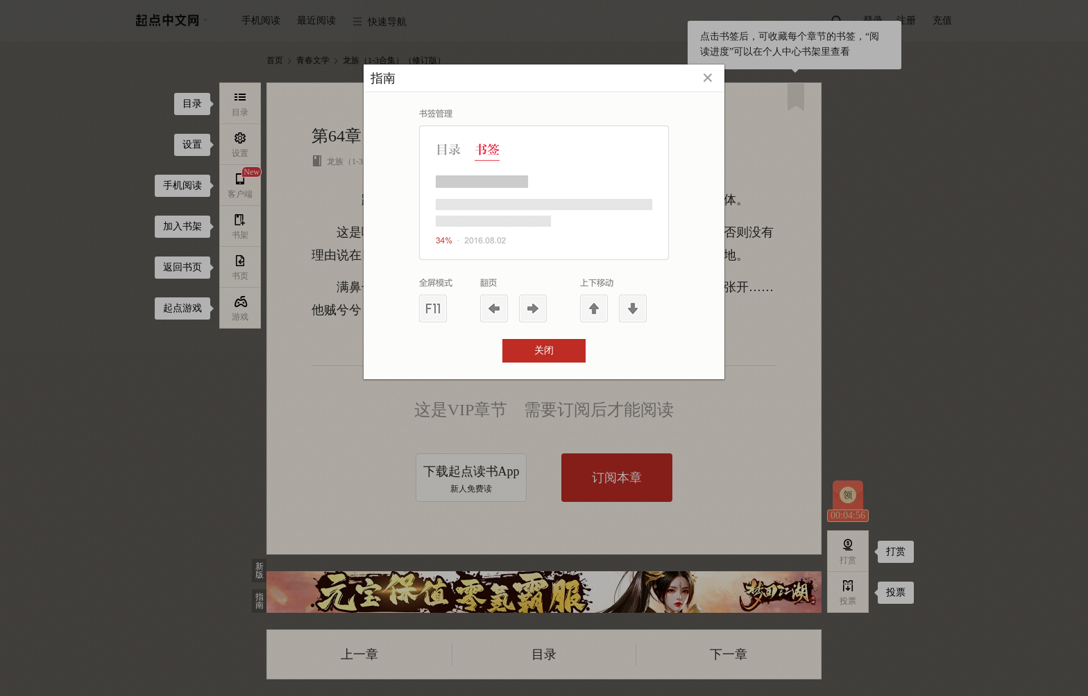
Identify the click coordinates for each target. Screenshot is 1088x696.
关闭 (544, 350)
